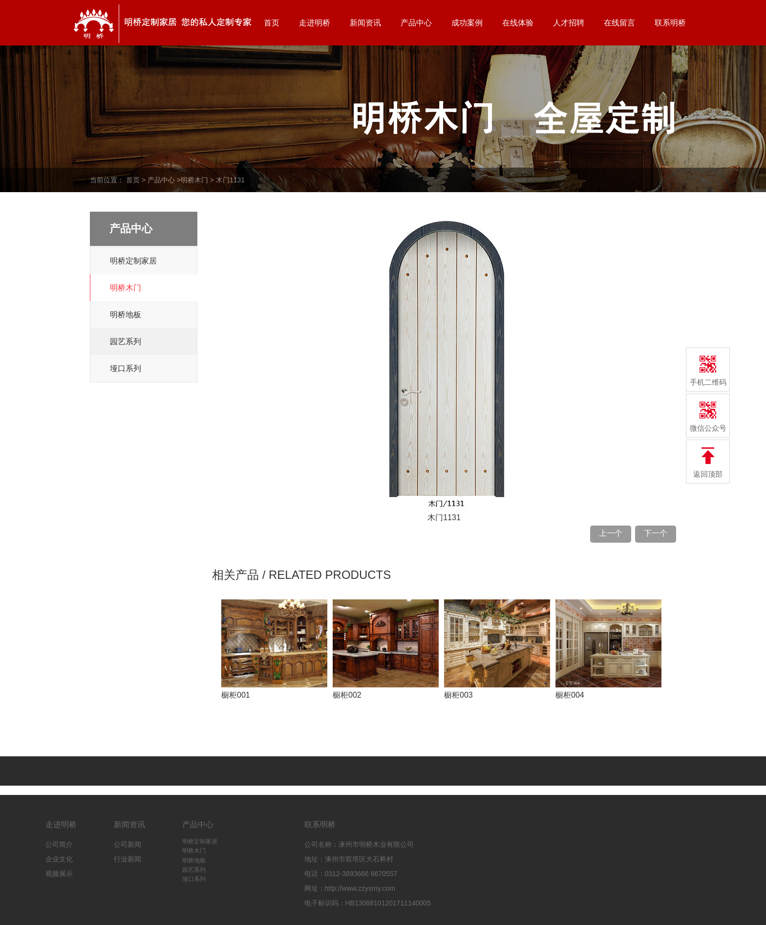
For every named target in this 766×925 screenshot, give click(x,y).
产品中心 (416, 23)
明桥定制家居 (133, 261)
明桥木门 (194, 180)
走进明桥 (314, 23)
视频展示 (59, 874)
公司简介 (59, 844)
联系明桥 (670, 23)
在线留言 (619, 23)
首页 (271, 23)
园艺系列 (125, 341)
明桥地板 (125, 314)
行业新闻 (127, 859)
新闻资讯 (365, 23)
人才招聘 (568, 23)
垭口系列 (125, 368)
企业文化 (59, 859)
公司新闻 (127, 844)
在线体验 (517, 23)
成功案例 (467, 23)
